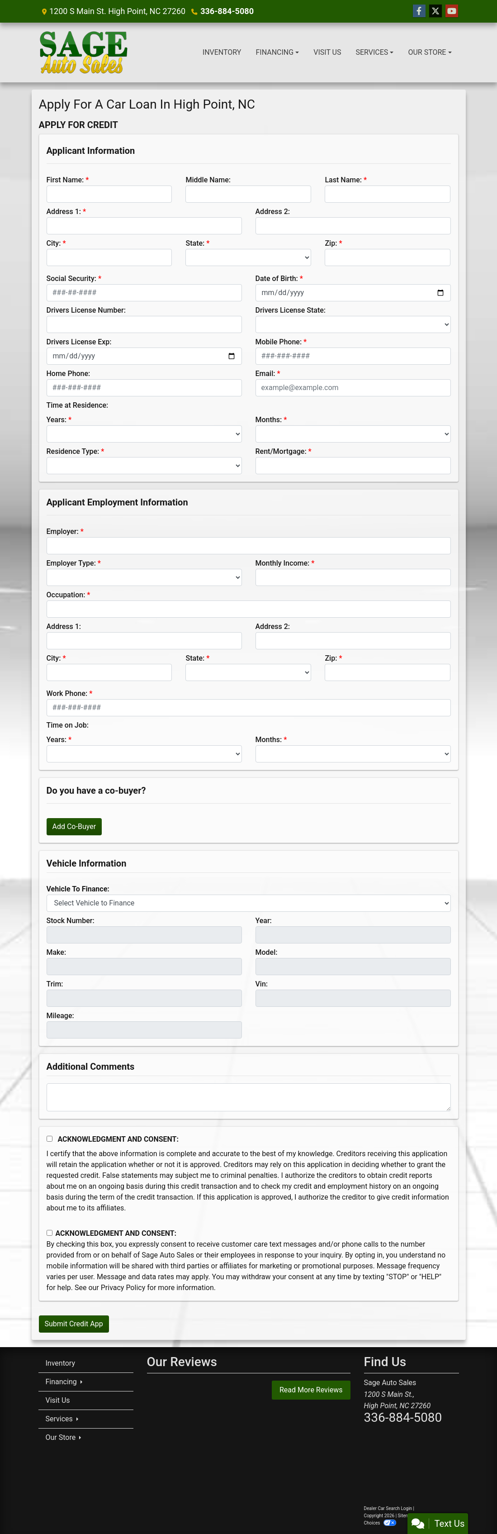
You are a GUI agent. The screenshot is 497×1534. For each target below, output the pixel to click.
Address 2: (273, 211)
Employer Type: (71, 563)
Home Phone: (68, 373)
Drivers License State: (291, 310)
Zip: (331, 243)
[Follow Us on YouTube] (451, 11)
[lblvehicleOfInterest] (249, 903)
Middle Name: (207, 180)
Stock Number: (71, 920)
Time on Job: (68, 725)
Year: (264, 920)
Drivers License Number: (86, 310)
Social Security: (72, 278)
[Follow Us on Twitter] (435, 11)
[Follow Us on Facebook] (419, 11)
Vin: (262, 984)
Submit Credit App (74, 1324)
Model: (267, 952)
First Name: (65, 180)
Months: (269, 419)
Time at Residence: (78, 405)
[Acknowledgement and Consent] (49, 1139)
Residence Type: (73, 451)
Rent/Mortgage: (281, 451)
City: (54, 243)
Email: (265, 373)
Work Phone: (67, 693)
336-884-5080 (226, 11)
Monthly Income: (283, 563)
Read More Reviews (311, 1390)
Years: (57, 419)
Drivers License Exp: (79, 342)
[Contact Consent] (49, 1233)
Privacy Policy (123, 1287)
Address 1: (64, 211)
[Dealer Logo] (83, 52)
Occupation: (66, 595)
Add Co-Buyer (74, 826)
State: (194, 243)
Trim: (55, 984)
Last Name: (343, 180)
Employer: (63, 531)
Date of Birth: (277, 278)
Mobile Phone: (279, 342)
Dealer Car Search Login (388, 1508)
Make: (56, 952)
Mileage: (60, 1015)
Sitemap (406, 1515)
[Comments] (249, 1097)
